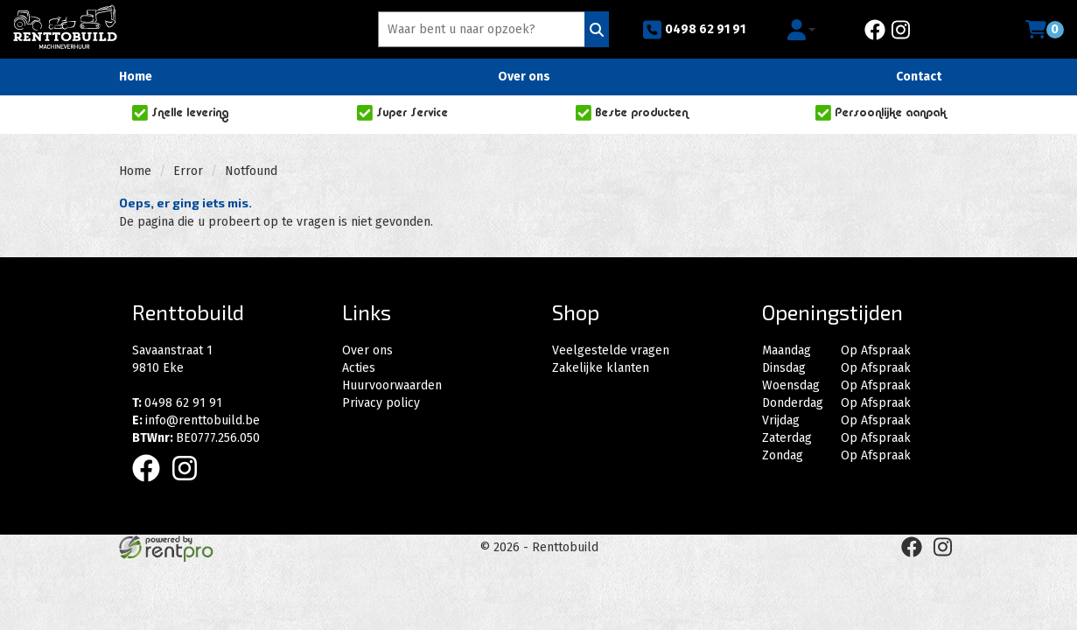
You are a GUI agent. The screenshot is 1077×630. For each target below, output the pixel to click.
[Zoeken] (596, 29)
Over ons (524, 76)
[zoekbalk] (484, 29)
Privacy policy (381, 403)
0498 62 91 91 (693, 29)
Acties (358, 367)
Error (188, 171)
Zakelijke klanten (600, 367)
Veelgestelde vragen (610, 350)
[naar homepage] (65, 26)
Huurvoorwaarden (392, 385)
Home (135, 76)
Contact (918, 76)
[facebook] (874, 29)
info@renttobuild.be (196, 420)
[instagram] (900, 29)
